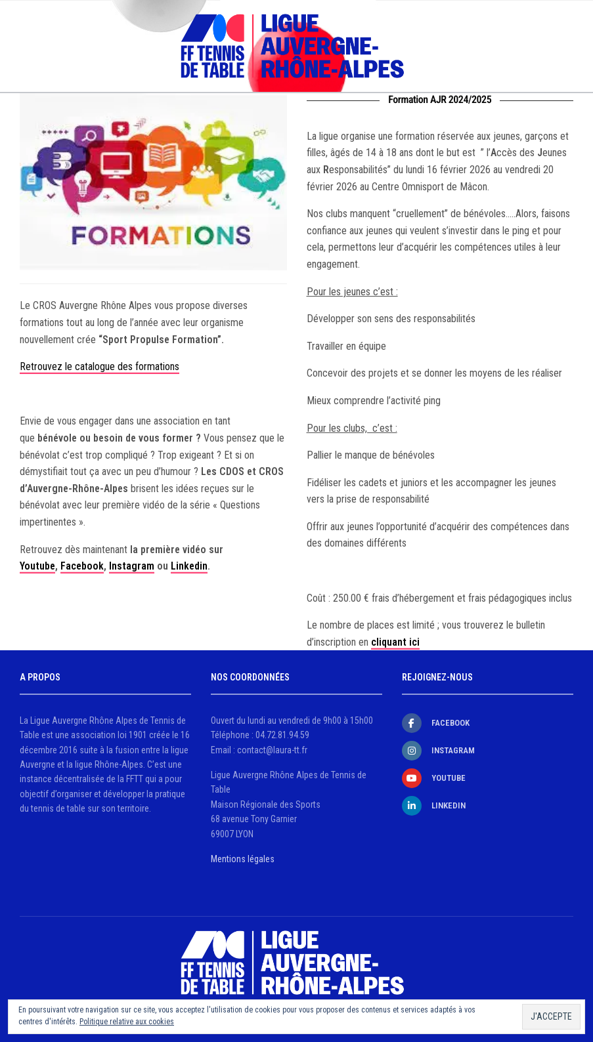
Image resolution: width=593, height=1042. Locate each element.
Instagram (131, 566)
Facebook (82, 566)
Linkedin (189, 566)
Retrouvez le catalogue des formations (99, 366)
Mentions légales (243, 859)
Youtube (37, 566)
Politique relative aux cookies (126, 1021)
